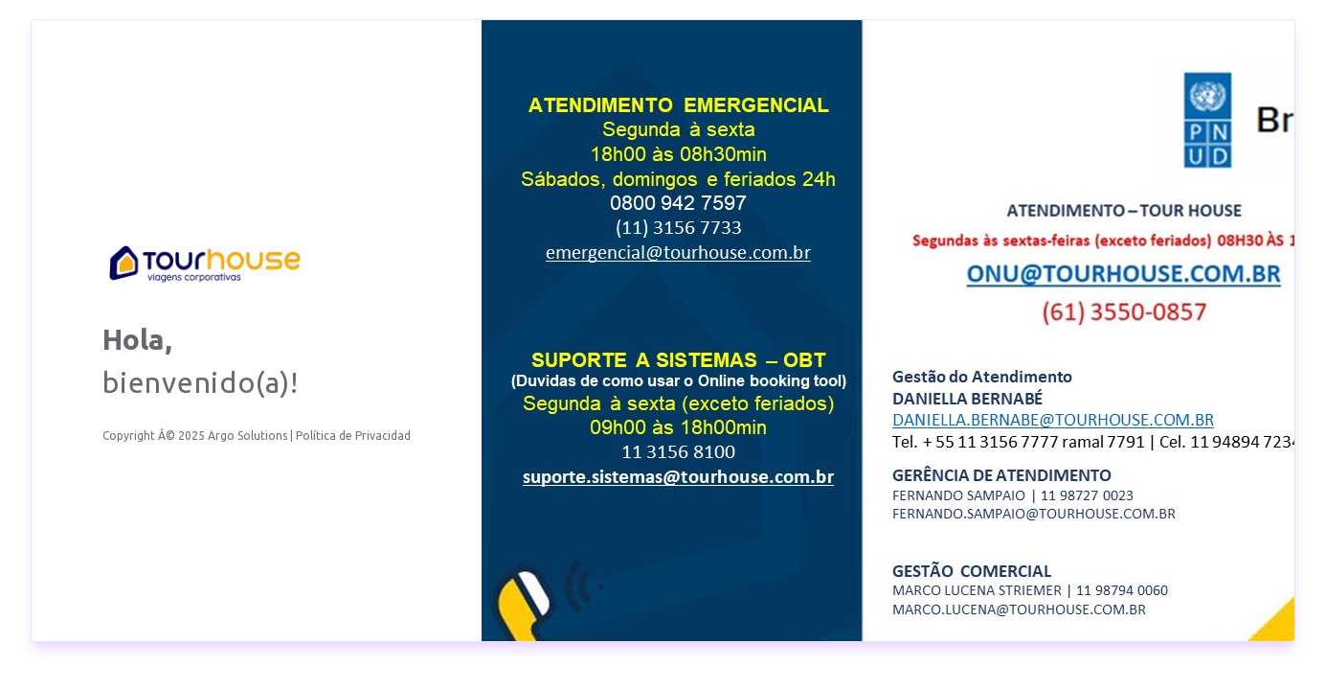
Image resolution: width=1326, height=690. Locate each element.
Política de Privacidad (353, 435)
